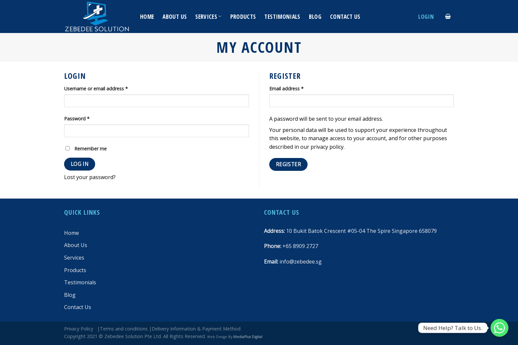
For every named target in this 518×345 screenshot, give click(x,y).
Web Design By (234, 336)
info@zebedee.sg (300, 261)
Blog (315, 16)
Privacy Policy (78, 329)
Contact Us (345, 16)
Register (288, 164)
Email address (286, 88)
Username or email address (96, 88)
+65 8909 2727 (300, 246)
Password (77, 118)
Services (208, 16)
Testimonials (282, 16)
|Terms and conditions (122, 329)
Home (147, 16)
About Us (175, 16)
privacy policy (327, 146)
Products (243, 16)
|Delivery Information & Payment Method (194, 329)
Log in (80, 164)
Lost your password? (90, 177)
